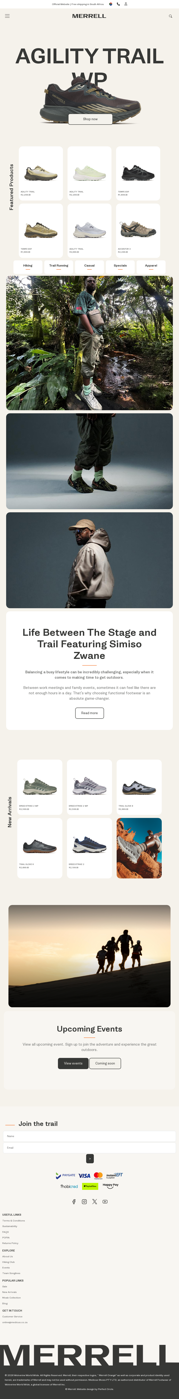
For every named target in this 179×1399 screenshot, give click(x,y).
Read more (89, 713)
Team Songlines (11, 1273)
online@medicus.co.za (14, 1322)
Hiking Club (8, 1262)
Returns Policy (10, 1243)
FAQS (5, 1232)
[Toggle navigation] (7, 16)
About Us (7, 1256)
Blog (4, 1303)
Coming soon (105, 1063)
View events (73, 1063)
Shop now (90, 119)
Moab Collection (11, 1297)
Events (6, 1267)
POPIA (6, 1237)
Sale (4, 1286)
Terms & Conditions (13, 1220)
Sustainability (9, 1226)
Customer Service (12, 1316)
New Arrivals (9, 1292)
